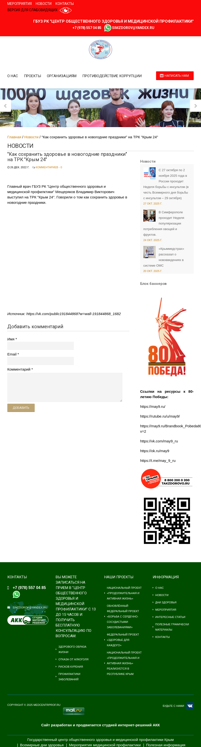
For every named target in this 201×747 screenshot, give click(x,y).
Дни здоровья (166, 602)
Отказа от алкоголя (73, 659)
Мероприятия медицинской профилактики (105, 745)
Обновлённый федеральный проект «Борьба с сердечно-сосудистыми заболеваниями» (123, 616)
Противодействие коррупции (112, 76)
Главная (14, 137)
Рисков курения (70, 666)
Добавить (21, 408)
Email (12, 354)
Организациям (61, 76)
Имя (10, 339)
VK (190, 706)
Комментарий (18, 369)
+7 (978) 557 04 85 (87, 28)
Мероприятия (19, 4)
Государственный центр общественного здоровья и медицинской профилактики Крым (100, 740)
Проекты (32, 76)
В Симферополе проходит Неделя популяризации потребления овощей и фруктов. (163, 223)
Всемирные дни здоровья (41, 745)
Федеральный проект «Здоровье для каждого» (123, 640)
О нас (12, 76)
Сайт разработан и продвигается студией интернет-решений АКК (100, 725)
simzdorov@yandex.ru (133, 28)
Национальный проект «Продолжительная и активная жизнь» (124, 593)
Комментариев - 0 (49, 167)
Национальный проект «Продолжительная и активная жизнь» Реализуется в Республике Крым (124, 663)
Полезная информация (165, 745)
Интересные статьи (170, 617)
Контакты (64, 4)
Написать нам (177, 75)
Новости (44, 4)
